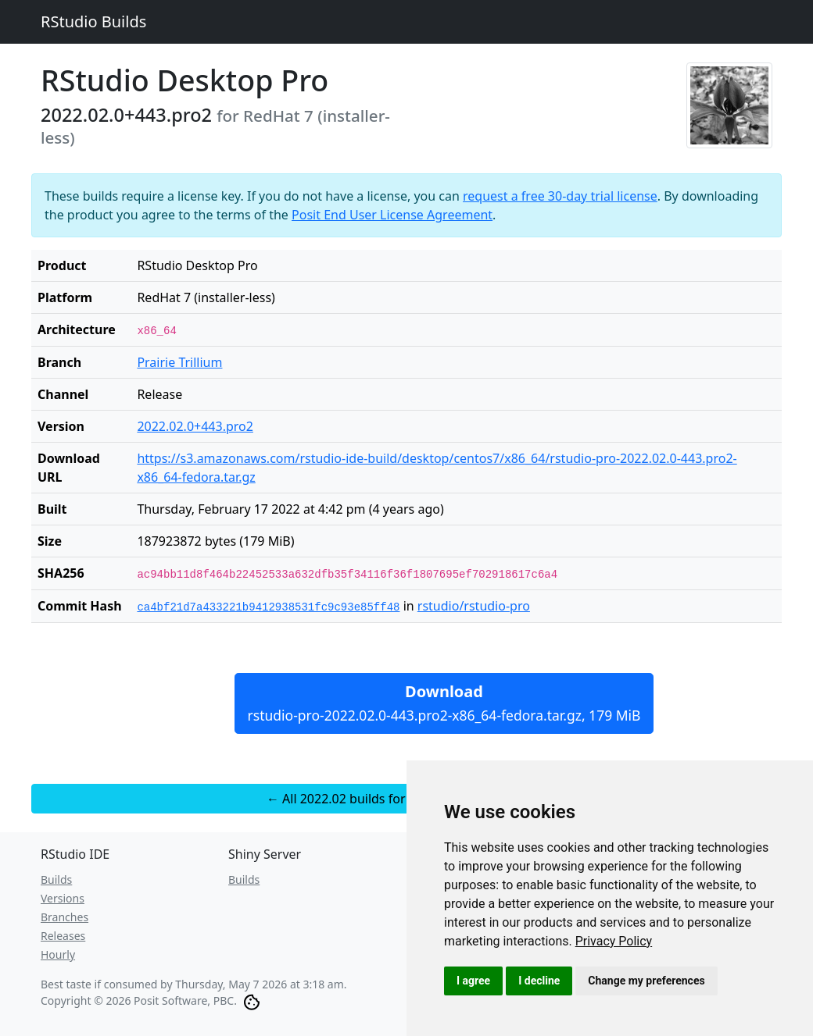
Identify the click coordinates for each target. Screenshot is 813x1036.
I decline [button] (539, 980)
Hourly (58, 954)
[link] (614, 941)
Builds (56, 879)
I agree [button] (473, 980)
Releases (63, 935)
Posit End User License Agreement (392, 214)
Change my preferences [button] (646, 980)
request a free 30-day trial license (560, 196)
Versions (62, 898)
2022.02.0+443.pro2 (195, 426)
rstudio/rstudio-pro (473, 605)
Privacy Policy (614, 941)
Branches (64, 917)
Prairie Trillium (179, 362)
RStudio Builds (93, 21)
